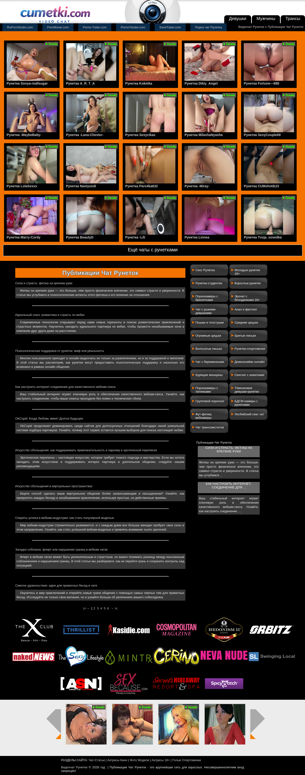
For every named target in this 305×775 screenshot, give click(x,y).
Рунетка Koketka (138, 83)
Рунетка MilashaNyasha (203, 135)
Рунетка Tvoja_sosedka (263, 237)
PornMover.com (58, 27)
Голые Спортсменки (186, 760)
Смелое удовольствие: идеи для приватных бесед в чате (56, 585)
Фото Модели (139, 760)
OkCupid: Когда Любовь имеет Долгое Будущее (49, 418)
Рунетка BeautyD (80, 237)
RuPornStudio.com (20, 27)
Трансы (292, 18)
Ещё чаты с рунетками (153, 249)
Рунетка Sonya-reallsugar (27, 83)
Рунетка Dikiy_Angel (201, 83)
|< (84, 608)
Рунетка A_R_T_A (80, 83)
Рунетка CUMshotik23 (261, 186)
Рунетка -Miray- (196, 186)
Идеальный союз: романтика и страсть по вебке (50, 315)
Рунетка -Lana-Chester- (85, 135)
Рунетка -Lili (135, 237)
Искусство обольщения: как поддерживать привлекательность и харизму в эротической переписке (86, 450)
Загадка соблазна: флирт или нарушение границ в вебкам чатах (61, 549)
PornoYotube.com (133, 27)
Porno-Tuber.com (95, 27)
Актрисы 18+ (161, 760)
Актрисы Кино (117, 760)
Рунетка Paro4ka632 (141, 186)
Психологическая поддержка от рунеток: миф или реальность (59, 351)
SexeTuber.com (170, 27)
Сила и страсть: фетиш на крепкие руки (43, 283)
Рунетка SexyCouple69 (262, 135)
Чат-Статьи (97, 760)
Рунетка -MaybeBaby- (24, 135)
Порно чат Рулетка (208, 27)
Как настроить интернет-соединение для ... (229, 485)
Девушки (237, 18)
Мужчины (266, 18)
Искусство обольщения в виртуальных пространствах (53, 486)
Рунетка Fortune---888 (261, 83)
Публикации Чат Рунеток (285, 27)
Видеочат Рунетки (251, 27)
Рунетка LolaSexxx (22, 186)
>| (116, 608)
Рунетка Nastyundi (81, 186)
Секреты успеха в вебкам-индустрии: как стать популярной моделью (64, 518)
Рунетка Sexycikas (140, 135)
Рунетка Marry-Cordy (24, 237)
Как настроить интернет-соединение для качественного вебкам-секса (65, 387)
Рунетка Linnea (196, 237)
